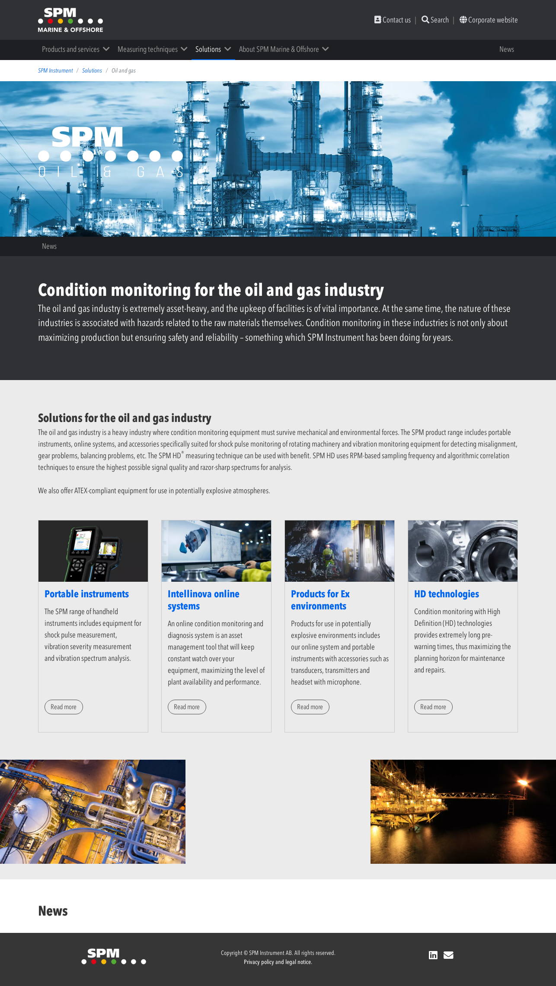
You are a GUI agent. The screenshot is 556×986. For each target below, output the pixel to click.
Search (435, 20)
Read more (64, 706)
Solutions (208, 49)
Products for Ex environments (320, 600)
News (506, 49)
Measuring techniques (148, 49)
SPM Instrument (55, 70)
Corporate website (489, 20)
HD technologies (446, 594)
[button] (109, 49)
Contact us (392, 20)
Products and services (70, 49)
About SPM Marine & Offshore (279, 49)
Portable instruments (87, 594)
